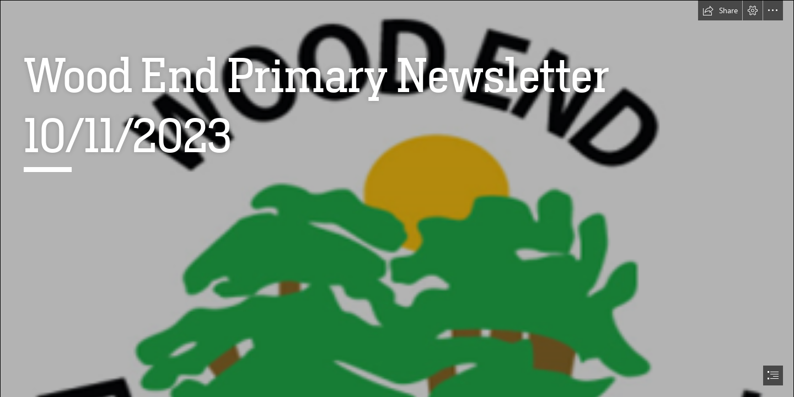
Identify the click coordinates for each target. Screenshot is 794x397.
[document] (397, 198)
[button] (720, 10)
